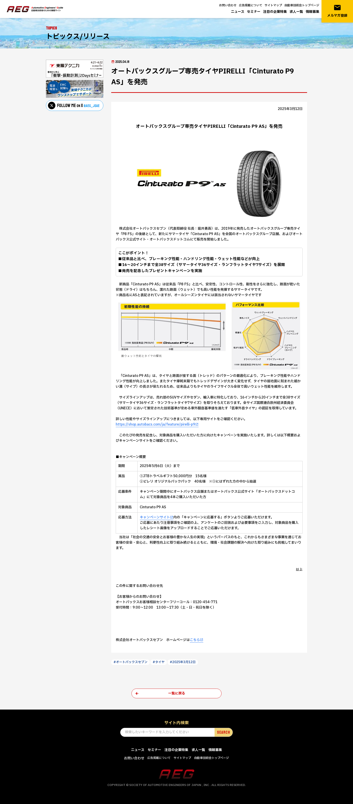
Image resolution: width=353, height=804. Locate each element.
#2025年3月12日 (183, 662)
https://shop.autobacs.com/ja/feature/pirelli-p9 (155, 424)
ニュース (237, 11)
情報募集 (312, 11)
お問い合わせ (228, 5)
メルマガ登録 (337, 11)
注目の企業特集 (275, 11)
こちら (195, 640)
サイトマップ (273, 5)
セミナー (253, 11)
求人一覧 (296, 11)
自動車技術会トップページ (301, 5)
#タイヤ (159, 662)
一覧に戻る (176, 693)
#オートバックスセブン (130, 662)
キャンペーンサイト (155, 517)
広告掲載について (250, 5)
